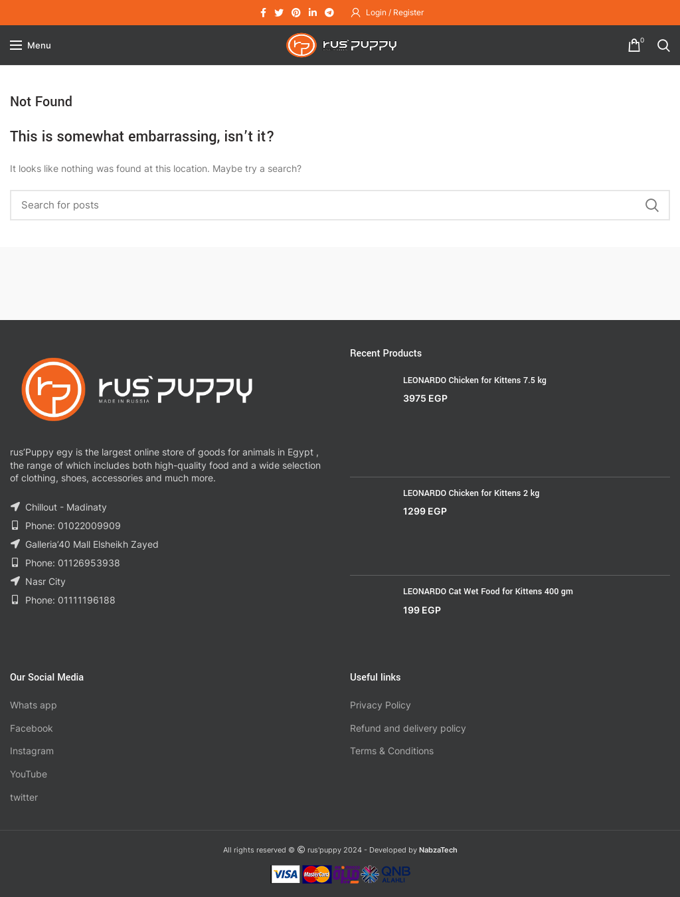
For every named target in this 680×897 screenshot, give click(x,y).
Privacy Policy (380, 704)
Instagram (32, 750)
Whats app (33, 704)
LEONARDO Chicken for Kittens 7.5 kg (475, 380)
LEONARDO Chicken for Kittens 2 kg (471, 493)
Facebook (31, 728)
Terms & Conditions (392, 750)
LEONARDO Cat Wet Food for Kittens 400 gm (488, 592)
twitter (24, 797)
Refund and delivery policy (408, 728)
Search (652, 205)
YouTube (28, 773)
